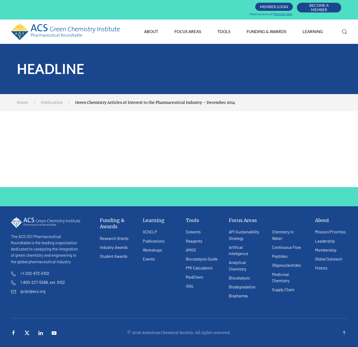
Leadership (325, 241)
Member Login (274, 6)
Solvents (193, 231)
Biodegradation (242, 286)
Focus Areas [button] (187, 31)
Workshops (152, 250)
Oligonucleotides (286, 265)
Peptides (279, 256)
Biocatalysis (239, 277)
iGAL (190, 286)
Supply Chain (283, 289)
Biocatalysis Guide (202, 258)
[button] (344, 32)
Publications (153, 241)
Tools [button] (223, 31)
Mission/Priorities (330, 231)
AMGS (191, 250)
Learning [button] (313, 31)
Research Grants (114, 238)
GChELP (150, 231)
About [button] (151, 31)
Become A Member (319, 7)
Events (149, 258)
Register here (283, 14)
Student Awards (113, 256)
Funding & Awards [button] (266, 31)
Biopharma (238, 295)
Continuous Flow (286, 247)
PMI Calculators (199, 267)
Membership (325, 250)
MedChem (194, 277)
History (321, 267)
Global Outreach (328, 258)
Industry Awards (114, 247)
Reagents (194, 241)
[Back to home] (65, 32)
